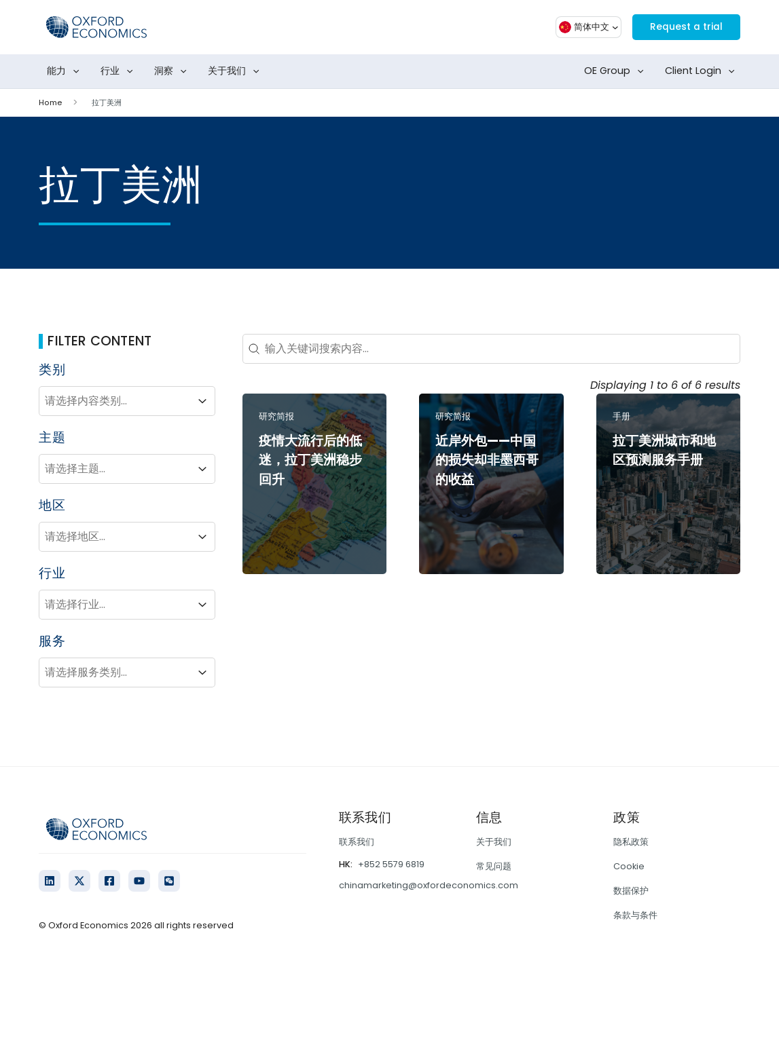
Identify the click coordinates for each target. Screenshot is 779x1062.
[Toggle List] (202, 401)
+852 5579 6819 (391, 864)
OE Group (616, 71)
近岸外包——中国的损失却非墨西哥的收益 (487, 460)
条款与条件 (635, 915)
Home (50, 102)
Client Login (702, 71)
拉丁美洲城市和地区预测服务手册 (664, 451)
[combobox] (114, 401)
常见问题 (493, 866)
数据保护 (631, 890)
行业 (120, 71)
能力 (66, 71)
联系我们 (356, 842)
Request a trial (680, 27)
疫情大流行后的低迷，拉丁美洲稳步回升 (310, 460)
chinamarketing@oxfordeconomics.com (428, 885)
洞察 (173, 71)
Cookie (629, 866)
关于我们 (236, 71)
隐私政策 (631, 842)
